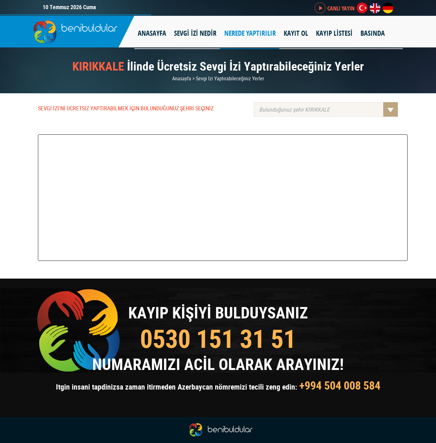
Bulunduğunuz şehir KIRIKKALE (328, 109)
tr (362, 8)
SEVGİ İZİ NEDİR (195, 33)
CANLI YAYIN (340, 8)
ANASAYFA (152, 33)
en (375, 8)
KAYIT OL (296, 33)
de (388, 8)
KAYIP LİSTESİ (334, 33)
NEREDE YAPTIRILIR (250, 33)
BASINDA (372, 33)
